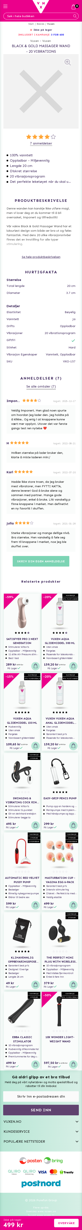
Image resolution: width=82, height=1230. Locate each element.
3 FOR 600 (57, 34)
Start (31, 24)
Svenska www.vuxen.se (41, 1211)
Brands (40, 24)
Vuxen (51, 24)
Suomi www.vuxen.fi (41, 1215)
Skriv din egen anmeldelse (41, 561)
